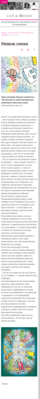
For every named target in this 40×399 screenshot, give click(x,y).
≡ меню (4, 2)
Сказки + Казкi (13, 33)
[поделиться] (22, 50)
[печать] (28, 50)
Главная (3, 33)
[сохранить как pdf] (34, 50)
